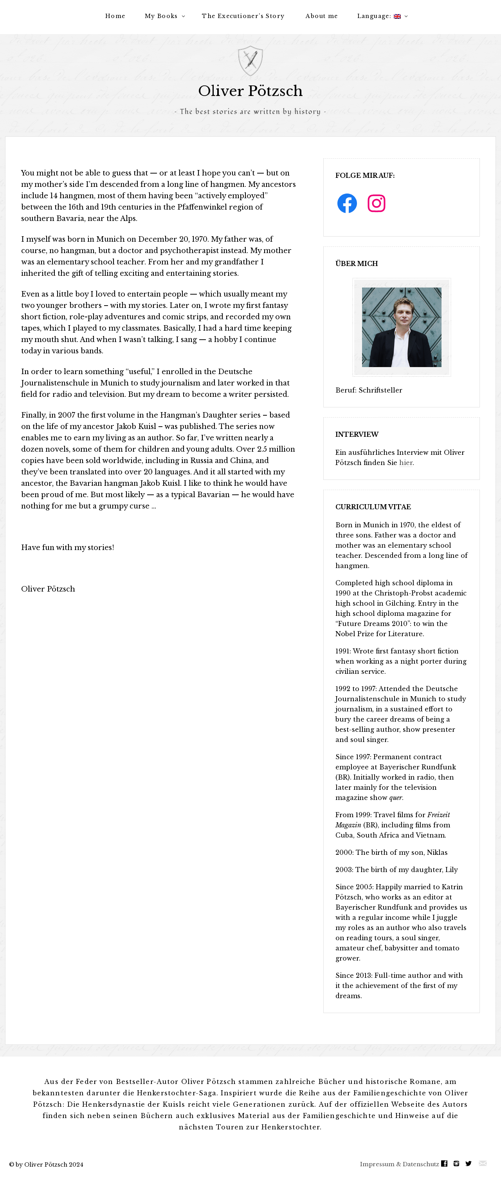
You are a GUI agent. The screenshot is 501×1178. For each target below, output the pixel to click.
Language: (379, 16)
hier (406, 463)
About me (322, 16)
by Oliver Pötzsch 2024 (49, 1164)
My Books (161, 16)
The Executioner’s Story (243, 16)
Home (115, 16)
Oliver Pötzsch (251, 91)
